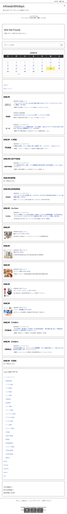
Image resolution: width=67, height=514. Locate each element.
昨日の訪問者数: (8, 490)
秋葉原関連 (9, 380)
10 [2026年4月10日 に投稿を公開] (50, 62)
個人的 (5, 461)
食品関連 (8, 402)
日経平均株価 (9, 435)
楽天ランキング (7, 88)
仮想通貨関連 (9, 443)
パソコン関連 (9, 384)
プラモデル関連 (10, 417)
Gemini (5, 472)
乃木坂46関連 (9, 450)
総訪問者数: (6, 492)
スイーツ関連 (9, 410)
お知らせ (5, 85)
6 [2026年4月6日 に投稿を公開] (16, 62)
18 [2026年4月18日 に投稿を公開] (59, 65)
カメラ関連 (9, 391)
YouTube (5, 465)
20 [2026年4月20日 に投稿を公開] (16, 68)
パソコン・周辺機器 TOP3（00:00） (22, 309)
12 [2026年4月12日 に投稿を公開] (8, 65)
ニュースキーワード (8, 377)
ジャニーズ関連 (10, 446)
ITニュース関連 (10, 428)
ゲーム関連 (9, 424)
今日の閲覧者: (7, 487)
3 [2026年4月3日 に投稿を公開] (50, 59)
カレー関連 (9, 406)
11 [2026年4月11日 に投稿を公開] (59, 62)
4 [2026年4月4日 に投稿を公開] (59, 59)
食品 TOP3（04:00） (18, 252)
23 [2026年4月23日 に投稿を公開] (42, 68)
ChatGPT (6, 468)
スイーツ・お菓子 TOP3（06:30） (22, 271)
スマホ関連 (9, 388)
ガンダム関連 (9, 421)
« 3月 (18, 74)
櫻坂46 (7, 457)
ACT (4, 476)
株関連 (7, 439)
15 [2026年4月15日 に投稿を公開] (33, 65)
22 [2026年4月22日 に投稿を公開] (33, 68)
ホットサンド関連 (10, 413)
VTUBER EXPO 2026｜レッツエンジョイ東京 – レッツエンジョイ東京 (31, 115)
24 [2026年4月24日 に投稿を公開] (50, 68)
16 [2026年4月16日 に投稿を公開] (42, 65)
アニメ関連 (9, 395)
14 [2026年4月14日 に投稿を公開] (25, 65)
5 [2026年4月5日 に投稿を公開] (7, 62)
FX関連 (8, 432)
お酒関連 (8, 399)
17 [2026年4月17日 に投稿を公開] (50, 65)
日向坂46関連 (9, 454)
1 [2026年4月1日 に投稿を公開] (33, 59)
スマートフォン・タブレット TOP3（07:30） (25, 290)
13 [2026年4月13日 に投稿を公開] (16, 65)
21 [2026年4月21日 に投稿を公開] (25, 68)
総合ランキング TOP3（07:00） (21, 233)
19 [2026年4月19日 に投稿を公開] (8, 68)
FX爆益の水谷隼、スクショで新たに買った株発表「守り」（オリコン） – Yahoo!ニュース (36, 146)
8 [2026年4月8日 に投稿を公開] (33, 62)
